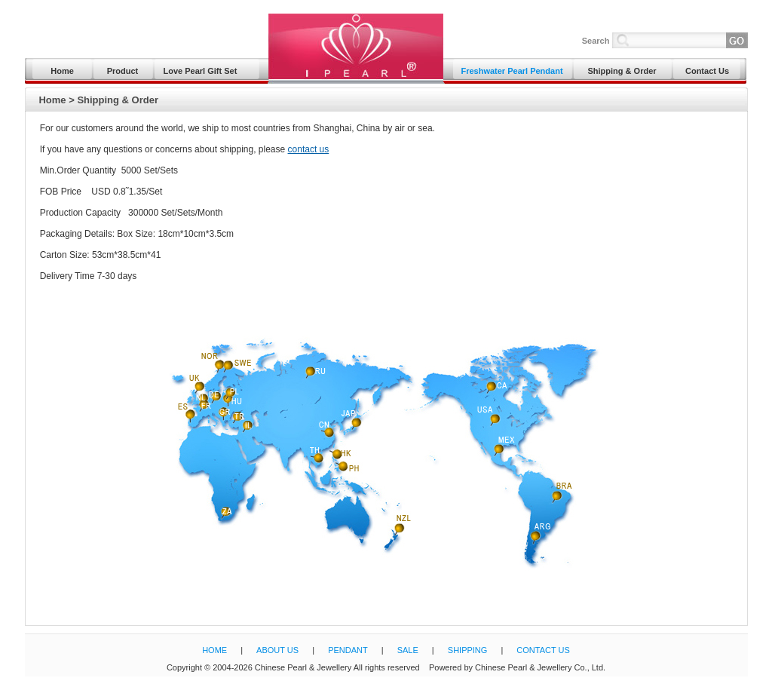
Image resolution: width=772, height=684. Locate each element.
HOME (214, 650)
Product (123, 70)
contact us (308, 149)
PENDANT (348, 650)
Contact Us (707, 70)
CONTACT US (543, 650)
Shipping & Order (621, 70)
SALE (407, 650)
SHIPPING (468, 650)
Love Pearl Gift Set (200, 70)
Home (62, 70)
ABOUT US (277, 650)
